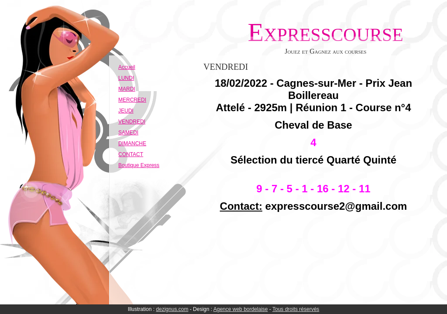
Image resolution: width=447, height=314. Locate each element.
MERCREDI (132, 100)
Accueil (126, 67)
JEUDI (126, 111)
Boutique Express (138, 165)
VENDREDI (131, 122)
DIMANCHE (132, 143)
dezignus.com (172, 309)
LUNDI (126, 78)
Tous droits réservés (295, 309)
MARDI (126, 89)
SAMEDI (128, 133)
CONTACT (130, 154)
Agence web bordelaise (240, 309)
